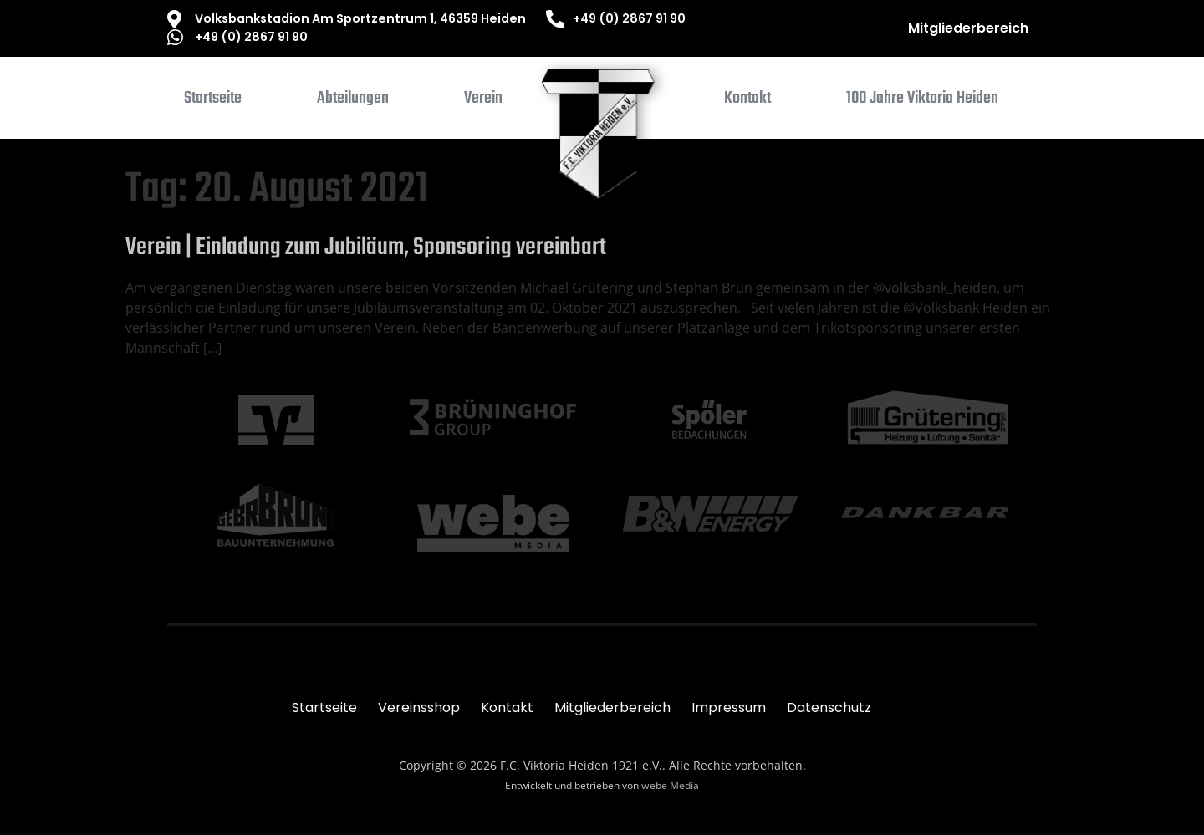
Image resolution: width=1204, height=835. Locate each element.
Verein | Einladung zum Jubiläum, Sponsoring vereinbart (365, 247)
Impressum (728, 707)
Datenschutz (829, 707)
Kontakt (507, 707)
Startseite (324, 707)
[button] (353, 102)
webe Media (670, 785)
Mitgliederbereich (968, 28)
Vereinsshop (419, 707)
